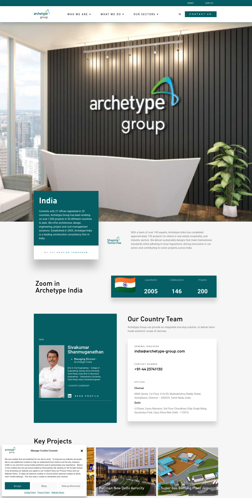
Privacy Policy (44, 492)
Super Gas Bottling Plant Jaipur (186, 488)
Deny (44, 485)
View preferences (71, 485)
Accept (17, 485)
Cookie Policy (30, 492)
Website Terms (57, 492)
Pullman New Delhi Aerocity (121, 488)
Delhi (137, 402)
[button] (81, 450)
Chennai (139, 387)
